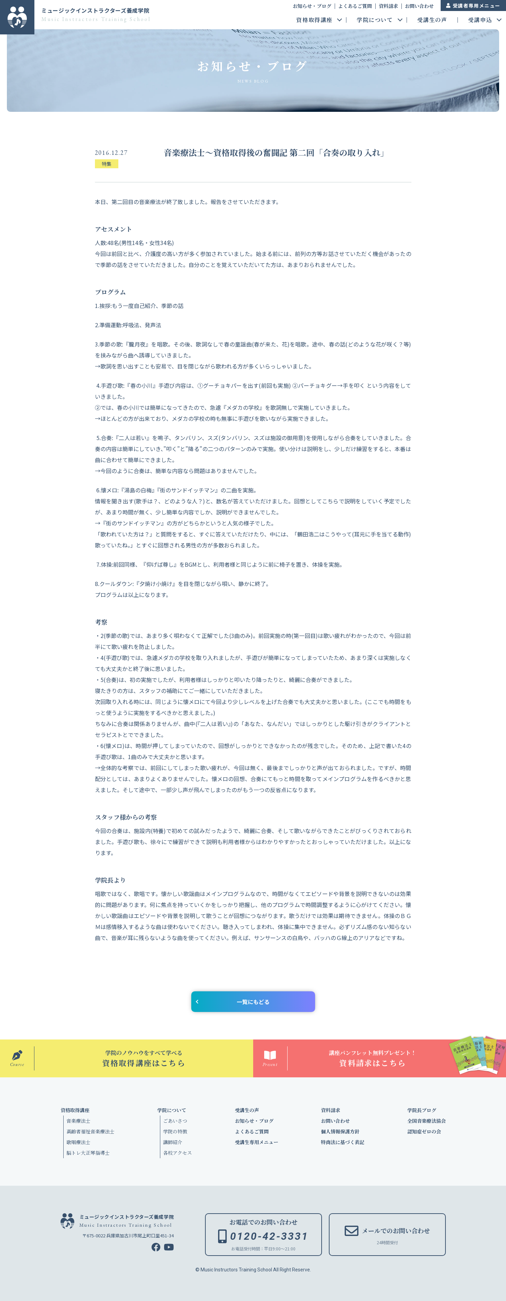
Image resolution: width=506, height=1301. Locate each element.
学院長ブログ (421, 1110)
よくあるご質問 (355, 5)
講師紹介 (172, 1142)
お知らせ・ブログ (312, 5)
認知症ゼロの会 (424, 1131)
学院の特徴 (175, 1131)
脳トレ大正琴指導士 (88, 1152)
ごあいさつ (175, 1120)
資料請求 (388, 5)
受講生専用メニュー (256, 1142)
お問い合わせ (419, 5)
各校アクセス (177, 1152)
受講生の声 (432, 20)
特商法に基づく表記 (342, 1142)
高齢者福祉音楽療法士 (90, 1131)
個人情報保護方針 (340, 1131)
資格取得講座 (314, 20)
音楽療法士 (78, 1120)
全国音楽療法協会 (426, 1120)
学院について (375, 20)
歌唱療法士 (78, 1142)
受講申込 (480, 20)
